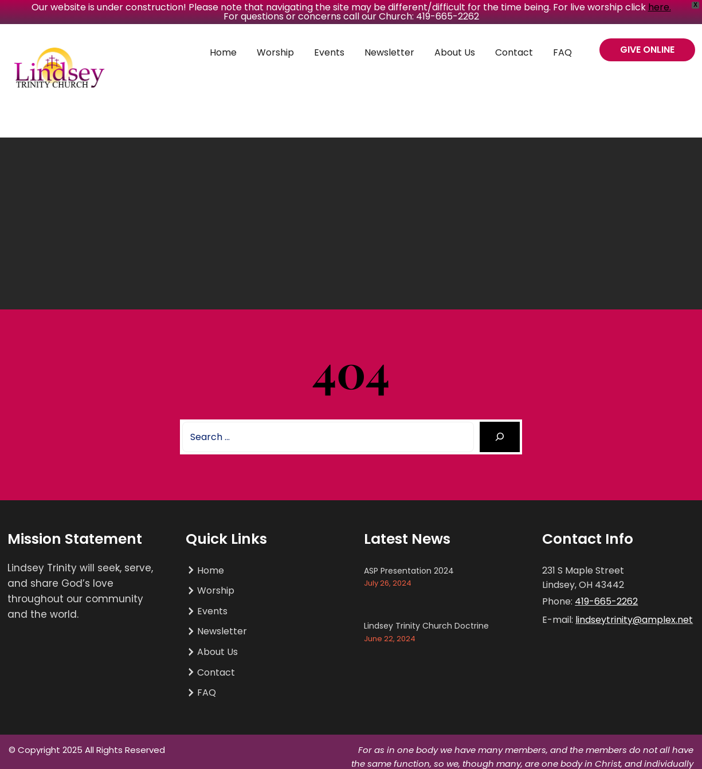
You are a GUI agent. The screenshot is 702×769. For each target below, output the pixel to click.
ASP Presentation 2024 (409, 570)
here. (659, 7)
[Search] (500, 437)
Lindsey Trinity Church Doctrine (426, 625)
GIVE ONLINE (647, 49)
